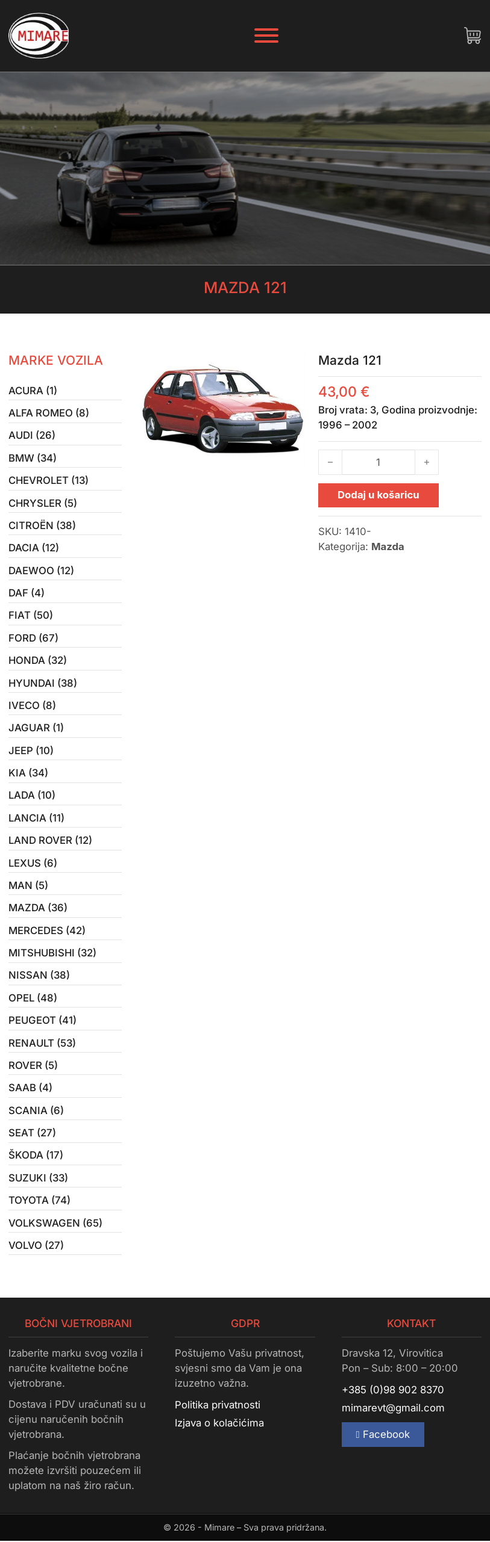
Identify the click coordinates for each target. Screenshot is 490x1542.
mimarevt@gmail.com (393, 1410)
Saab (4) (30, 1089)
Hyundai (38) (42, 683)
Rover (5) (33, 1067)
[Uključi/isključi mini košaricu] (472, 35)
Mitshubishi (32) (52, 954)
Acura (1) (32, 391)
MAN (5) (28, 886)
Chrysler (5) (42, 503)
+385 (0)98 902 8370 (393, 1391)
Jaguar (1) (36, 728)
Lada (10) (31, 796)
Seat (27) (32, 1134)
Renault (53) (42, 1044)
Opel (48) (32, 998)
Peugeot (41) (42, 1021)
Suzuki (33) (38, 1179)
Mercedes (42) (47, 931)
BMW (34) (32, 458)
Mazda (387, 546)
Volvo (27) (36, 1246)
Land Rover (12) (50, 841)
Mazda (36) (38, 909)
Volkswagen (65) (55, 1224)
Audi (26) (31, 436)
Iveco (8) (32, 706)
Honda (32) (37, 661)
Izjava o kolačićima (219, 1425)
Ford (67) (33, 638)
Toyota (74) (39, 1201)
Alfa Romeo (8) (48, 413)
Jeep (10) (31, 751)
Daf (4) (26, 593)
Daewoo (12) (41, 571)
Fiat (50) (30, 616)
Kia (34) (28, 773)
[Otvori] (266, 35)
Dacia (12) (33, 548)
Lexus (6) (32, 864)
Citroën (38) (42, 525)
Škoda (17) (35, 1157)
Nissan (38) (39, 976)
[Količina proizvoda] (378, 462)
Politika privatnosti (217, 1406)
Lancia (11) (36, 819)
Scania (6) (36, 1112)
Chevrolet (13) (48, 480)
